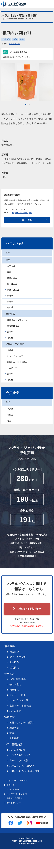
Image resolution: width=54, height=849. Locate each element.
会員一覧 (11, 785)
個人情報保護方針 (15, 798)
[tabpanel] (27, 82)
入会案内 (14, 662)
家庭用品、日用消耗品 (17, 362)
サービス (9, 673)
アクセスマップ (18, 657)
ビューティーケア (15, 356)
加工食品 (6, 39)
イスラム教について (20, 755)
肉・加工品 (12, 284)
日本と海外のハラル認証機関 (24, 771)
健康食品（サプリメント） (19, 320)
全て (8, 253)
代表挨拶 (14, 652)
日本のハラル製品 (19, 760)
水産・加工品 (13, 290)
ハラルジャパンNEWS (17, 780)
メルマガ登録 (13, 789)
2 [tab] (29, 104)
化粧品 (10, 350)
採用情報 (14, 667)
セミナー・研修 (18, 695)
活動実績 (9, 717)
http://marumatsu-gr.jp (22, 212)
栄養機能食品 (13, 326)
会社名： (10, 44)
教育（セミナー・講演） (22, 722)
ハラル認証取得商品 (18, 52)
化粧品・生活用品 (15, 344)
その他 (10, 307)
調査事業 (14, 728)
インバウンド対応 (19, 700)
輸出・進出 (15, 684)
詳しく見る (27, 220)
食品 (15, 39)
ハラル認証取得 (18, 679)
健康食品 (10, 313)
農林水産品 (12, 278)
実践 (12, 733)
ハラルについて (18, 750)
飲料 (22, 39)
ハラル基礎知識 (13, 744)
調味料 (10, 295)
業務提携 (14, 738)
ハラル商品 (15, 711)
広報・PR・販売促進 (20, 705)
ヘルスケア (12, 368)
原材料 (10, 301)
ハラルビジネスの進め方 (22, 766)
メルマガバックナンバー (18, 794)
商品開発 (14, 690)
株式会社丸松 (14, 44)
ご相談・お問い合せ (29, 608)
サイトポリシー (14, 803)
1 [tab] (25, 104)
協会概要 (9, 646)
